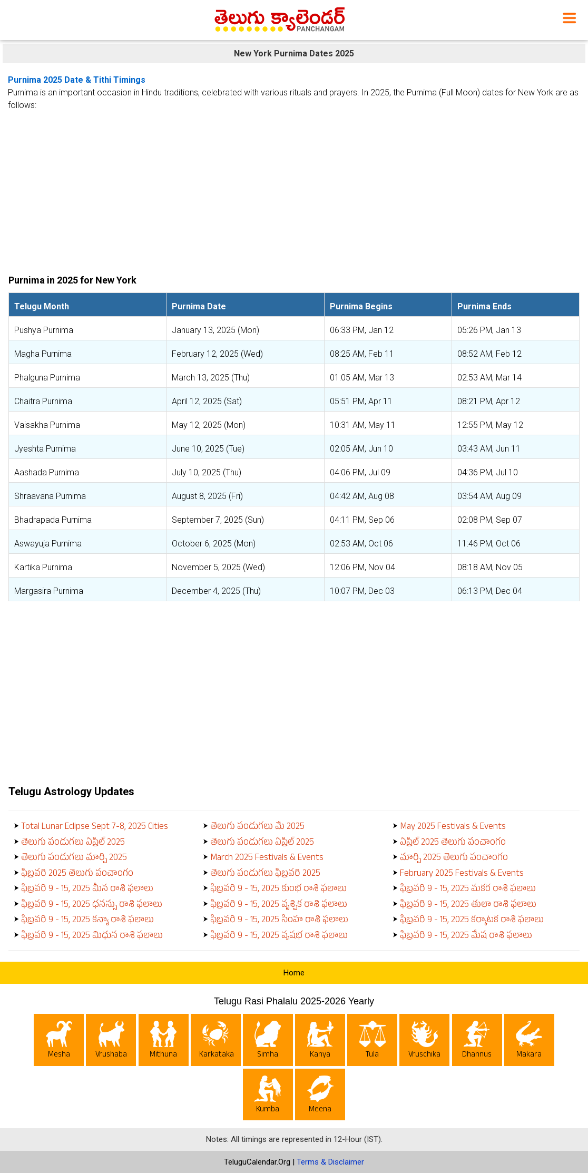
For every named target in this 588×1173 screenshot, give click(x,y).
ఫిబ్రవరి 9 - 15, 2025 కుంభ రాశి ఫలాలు (278, 889)
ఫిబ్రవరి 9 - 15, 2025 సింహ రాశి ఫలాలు (279, 920)
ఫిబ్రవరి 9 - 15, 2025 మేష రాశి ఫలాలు (466, 936)
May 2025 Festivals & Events (453, 827)
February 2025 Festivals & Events (462, 874)
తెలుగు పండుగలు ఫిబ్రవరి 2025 (265, 874)
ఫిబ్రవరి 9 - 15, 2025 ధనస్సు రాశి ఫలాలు (91, 905)
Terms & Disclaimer (330, 1162)
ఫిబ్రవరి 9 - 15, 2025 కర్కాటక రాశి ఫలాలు (472, 920)
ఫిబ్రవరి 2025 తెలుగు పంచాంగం (77, 874)
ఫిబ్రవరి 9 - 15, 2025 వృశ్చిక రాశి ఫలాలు (278, 905)
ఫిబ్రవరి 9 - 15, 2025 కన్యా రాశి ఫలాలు (87, 920)
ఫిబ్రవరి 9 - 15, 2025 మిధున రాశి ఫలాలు (92, 936)
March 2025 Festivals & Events (267, 858)
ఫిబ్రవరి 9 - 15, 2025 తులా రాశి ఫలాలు (468, 905)
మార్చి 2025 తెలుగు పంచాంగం (454, 858)
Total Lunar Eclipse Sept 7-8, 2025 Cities (94, 827)
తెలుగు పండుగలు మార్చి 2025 (74, 858)
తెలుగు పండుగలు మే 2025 (257, 827)
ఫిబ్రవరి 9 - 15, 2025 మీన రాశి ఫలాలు (87, 889)
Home (294, 973)
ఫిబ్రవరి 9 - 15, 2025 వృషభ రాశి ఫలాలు (279, 936)
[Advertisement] (294, 188)
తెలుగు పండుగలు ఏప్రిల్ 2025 (73, 843)
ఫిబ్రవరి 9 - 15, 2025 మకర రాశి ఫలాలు (468, 889)
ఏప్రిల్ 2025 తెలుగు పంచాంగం (453, 843)
